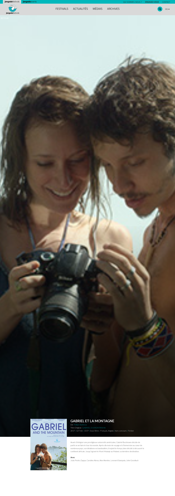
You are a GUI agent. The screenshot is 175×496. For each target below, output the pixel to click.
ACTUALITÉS (80, 9)
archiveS (113, 9)
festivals (62, 9)
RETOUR (5, 18)
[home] (12, 9)
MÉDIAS (97, 9)
